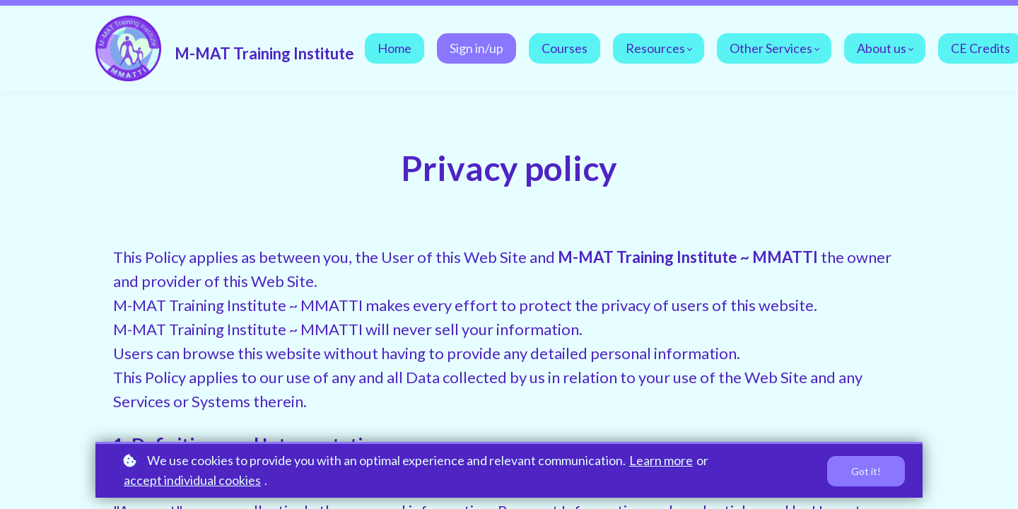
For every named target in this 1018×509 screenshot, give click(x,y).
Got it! (866, 471)
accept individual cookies (192, 480)
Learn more (661, 460)
